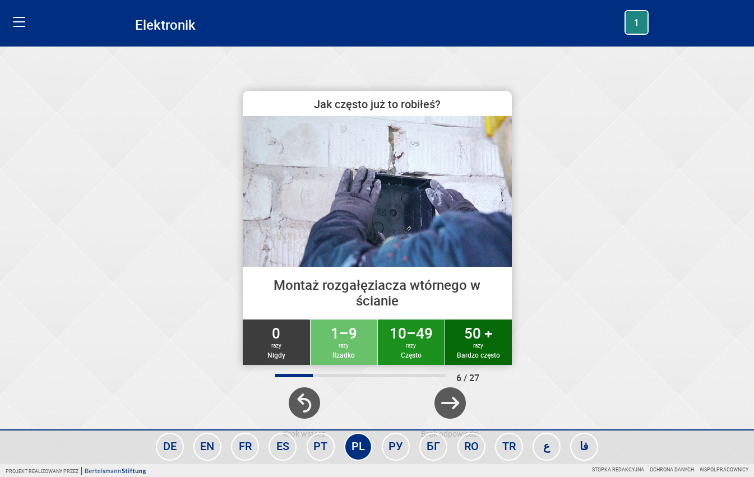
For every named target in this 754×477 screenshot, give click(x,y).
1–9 (344, 341)
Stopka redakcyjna (618, 469)
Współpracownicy (724, 469)
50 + (478, 341)
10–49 (411, 341)
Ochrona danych (672, 469)
